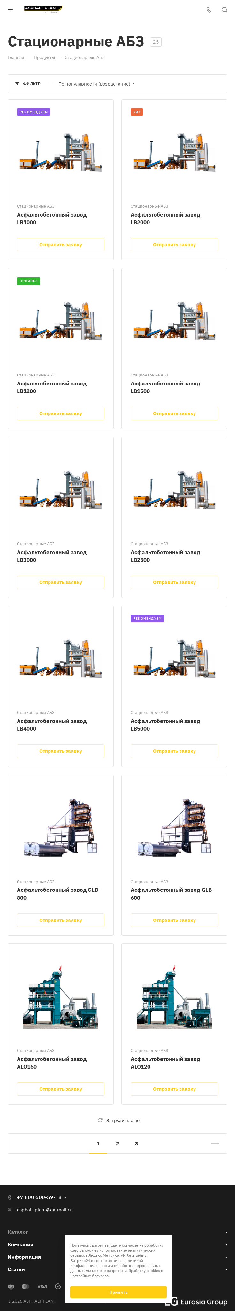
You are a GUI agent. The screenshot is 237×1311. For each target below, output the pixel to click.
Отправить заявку (60, 245)
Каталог (18, 1232)
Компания (20, 1244)
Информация (24, 1257)
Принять (118, 1292)
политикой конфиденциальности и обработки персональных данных (115, 1265)
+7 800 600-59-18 (39, 1197)
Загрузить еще (119, 1120)
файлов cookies (84, 1250)
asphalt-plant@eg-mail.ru (45, 1210)
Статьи (16, 1269)
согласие (130, 1245)
